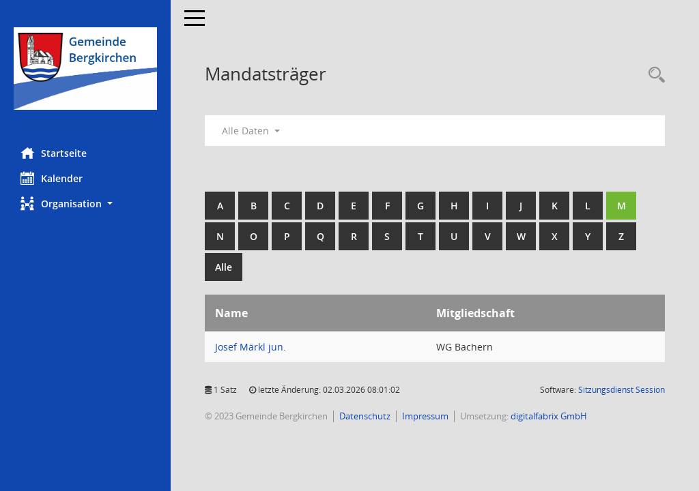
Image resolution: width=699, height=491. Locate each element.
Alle (223, 267)
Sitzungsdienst (621, 390)
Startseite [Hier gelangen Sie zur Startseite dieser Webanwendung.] (53, 153)
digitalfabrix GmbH (549, 416)
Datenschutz (364, 416)
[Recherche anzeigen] (653, 75)
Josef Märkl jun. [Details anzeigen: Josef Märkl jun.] (250, 346)
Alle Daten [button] (251, 130)
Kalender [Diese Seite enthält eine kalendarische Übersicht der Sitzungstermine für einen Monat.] (51, 178)
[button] (85, 203)
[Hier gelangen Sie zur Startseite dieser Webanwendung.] (85, 68)
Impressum (425, 416)
